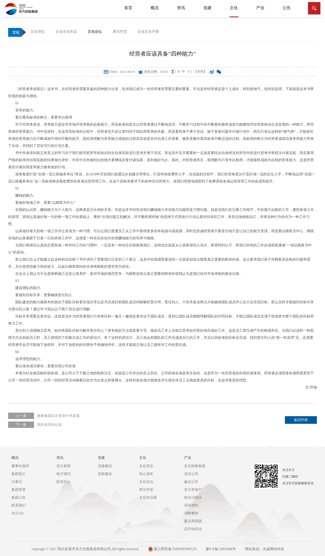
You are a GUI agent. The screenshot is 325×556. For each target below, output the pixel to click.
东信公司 (191, 474)
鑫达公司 (191, 482)
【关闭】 (200, 71)
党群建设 (105, 474)
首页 (128, 8)
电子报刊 (63, 474)
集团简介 (18, 474)
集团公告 (18, 497)
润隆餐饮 (191, 513)
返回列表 (301, 420)
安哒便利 (191, 505)
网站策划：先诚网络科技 (264, 549)
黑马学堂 (146, 490)
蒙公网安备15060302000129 (172, 549)
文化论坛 (146, 482)
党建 (207, 8)
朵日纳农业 (193, 529)
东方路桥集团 (194, 466)
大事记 (16, 482)
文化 (234, 11)
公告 (287, 8)
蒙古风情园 (193, 521)
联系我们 (18, 505)
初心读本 (146, 474)
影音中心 (63, 482)
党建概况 (105, 466)
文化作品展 (148, 497)
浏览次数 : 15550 (156, 72)
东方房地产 (193, 490)
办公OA (17, 513)
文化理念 (146, 466)
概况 (155, 8)
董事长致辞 (20, 466)
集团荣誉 (18, 490)
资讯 (181, 8)
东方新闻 (63, 466)
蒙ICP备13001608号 (221, 549)
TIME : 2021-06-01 (122, 72)
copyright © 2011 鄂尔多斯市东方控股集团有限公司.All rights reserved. (85, 549)
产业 (260, 8)
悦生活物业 (193, 497)
